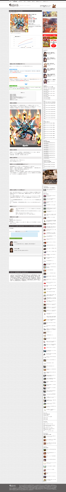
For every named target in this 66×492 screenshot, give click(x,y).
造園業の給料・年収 (25, 277)
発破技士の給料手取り (13, 96)
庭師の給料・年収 (20, 277)
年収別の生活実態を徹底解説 (47, 141)
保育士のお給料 (46, 419)
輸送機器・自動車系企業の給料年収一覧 (39, 488)
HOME (10, 1)
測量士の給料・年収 (37, 276)
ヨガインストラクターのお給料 (48, 416)
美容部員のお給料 (46, 415)
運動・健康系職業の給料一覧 (53, 488)
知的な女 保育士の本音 (50, 63)
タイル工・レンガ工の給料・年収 (19, 275)
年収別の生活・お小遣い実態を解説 (47, 161)
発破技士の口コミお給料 (13, 99)
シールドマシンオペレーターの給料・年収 (15, 274)
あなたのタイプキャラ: (12, 231)
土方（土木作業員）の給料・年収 (17, 280)
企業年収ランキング (45, 1)
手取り (25, 1)
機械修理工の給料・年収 (31, 276)
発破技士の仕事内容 (13, 95)
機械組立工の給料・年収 (24, 276)
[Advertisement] (25, 56)
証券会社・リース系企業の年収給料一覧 (30, 488)
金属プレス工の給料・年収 (34, 275)
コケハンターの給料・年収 (27, 275)
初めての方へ (20, 1)
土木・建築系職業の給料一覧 (49, 486)
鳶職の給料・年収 (24, 280)
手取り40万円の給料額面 (47, 97)
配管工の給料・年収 (22, 278)
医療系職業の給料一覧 (36, 486)
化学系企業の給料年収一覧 (30, 486)
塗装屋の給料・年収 (33, 278)
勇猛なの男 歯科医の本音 (50, 52)
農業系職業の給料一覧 (46, 488)
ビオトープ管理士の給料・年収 (33, 274)
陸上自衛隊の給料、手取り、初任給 (48, 427)
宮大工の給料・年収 (28, 278)
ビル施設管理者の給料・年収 (25, 274)
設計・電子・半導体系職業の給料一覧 (22, 488)
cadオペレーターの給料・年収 (32, 277)
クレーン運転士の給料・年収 (15, 278)
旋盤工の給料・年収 (18, 276)
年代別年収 (29, 1)
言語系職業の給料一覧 (14, 488)
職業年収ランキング (38, 1)
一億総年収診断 (15, 1)
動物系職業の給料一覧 (24, 486)
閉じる (23, 92)
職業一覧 (33, 1)
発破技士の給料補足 (13, 94)
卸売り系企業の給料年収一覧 (42, 486)
